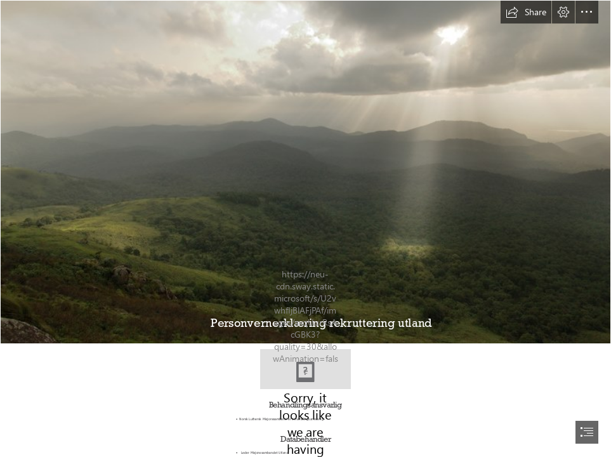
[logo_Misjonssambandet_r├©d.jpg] (305, 369)
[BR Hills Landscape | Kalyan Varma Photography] (305, 172)
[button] (526, 12)
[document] (305, 228)
